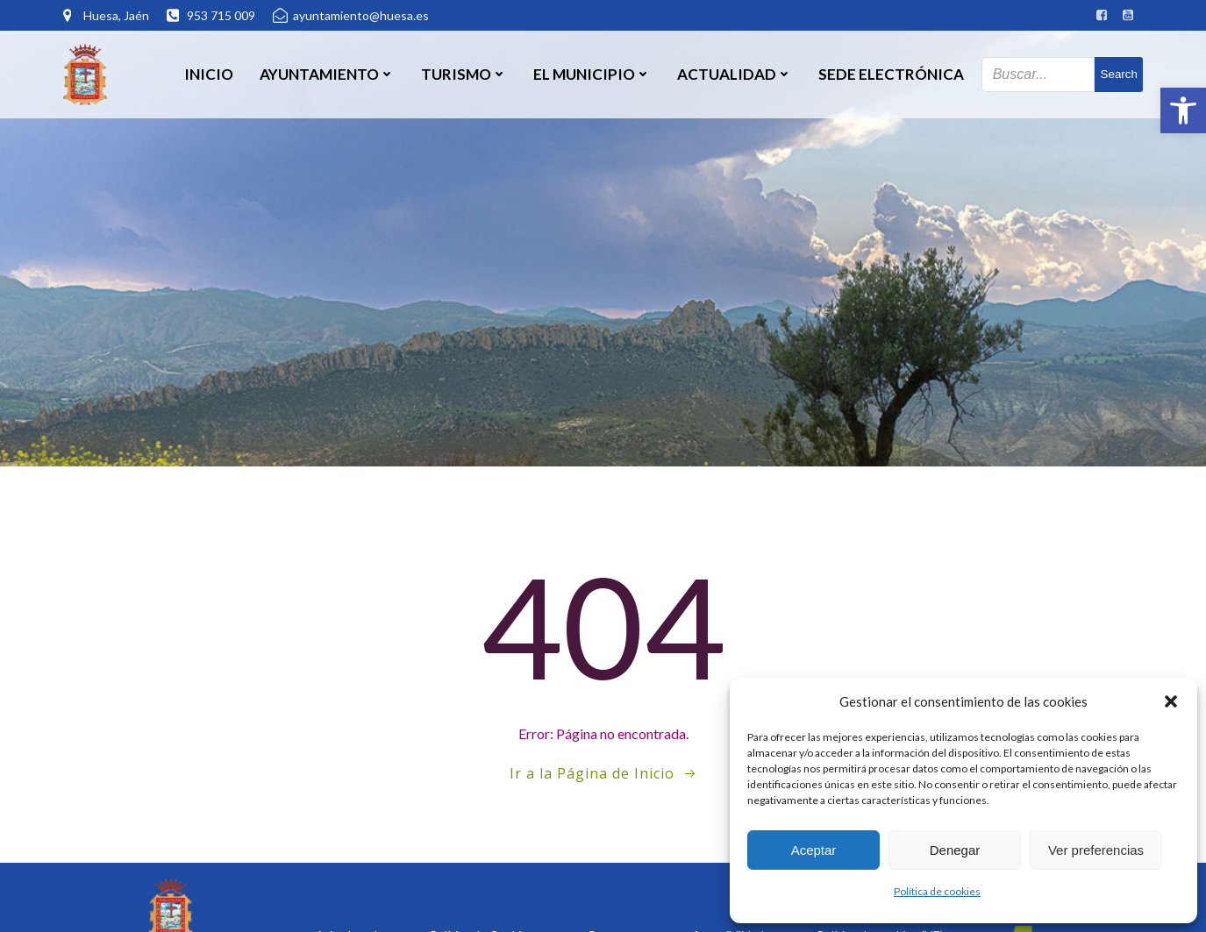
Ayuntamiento (327, 74)
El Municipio (592, 74)
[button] (1183, 110)
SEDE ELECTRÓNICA (891, 74)
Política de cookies (937, 891)
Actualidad (734, 74)
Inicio (208, 74)
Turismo (464, 74)
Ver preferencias (1096, 850)
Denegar (955, 850)
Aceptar (814, 850)
